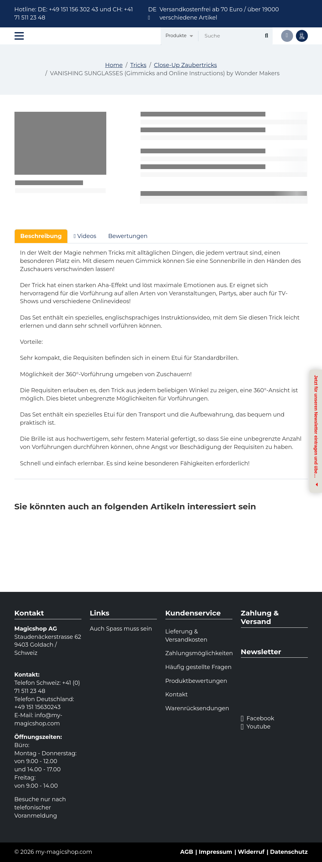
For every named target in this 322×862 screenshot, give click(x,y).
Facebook (258, 719)
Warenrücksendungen (197, 708)
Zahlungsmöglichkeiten (198, 653)
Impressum (215, 851)
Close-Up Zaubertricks (185, 65)
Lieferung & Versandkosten (186, 635)
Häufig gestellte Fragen (198, 667)
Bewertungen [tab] (127, 236)
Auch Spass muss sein (121, 628)
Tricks (138, 65)
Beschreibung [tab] (41, 236)
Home (114, 65)
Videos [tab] (85, 236)
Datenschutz (289, 851)
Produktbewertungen (196, 681)
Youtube (256, 727)
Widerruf (251, 851)
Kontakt (176, 694)
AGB (186, 851)
